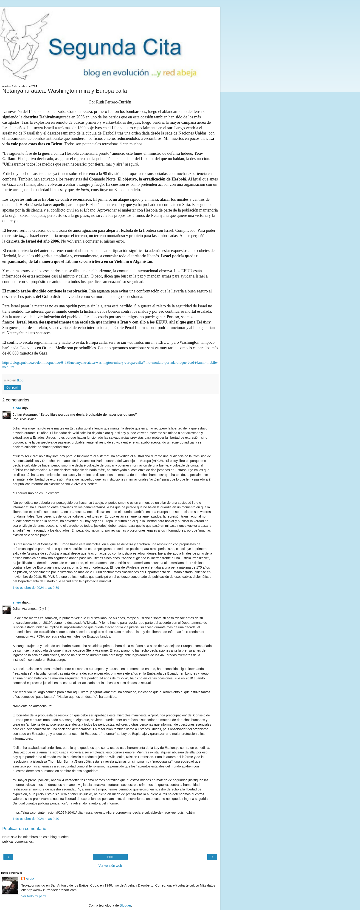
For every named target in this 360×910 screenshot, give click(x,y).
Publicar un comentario (24, 828)
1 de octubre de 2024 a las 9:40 (36, 819)
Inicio (110, 856)
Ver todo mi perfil (33, 896)
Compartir (12, 387)
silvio (17, 408)
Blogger (125, 905)
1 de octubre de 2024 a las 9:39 (36, 587)
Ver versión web (110, 865)
